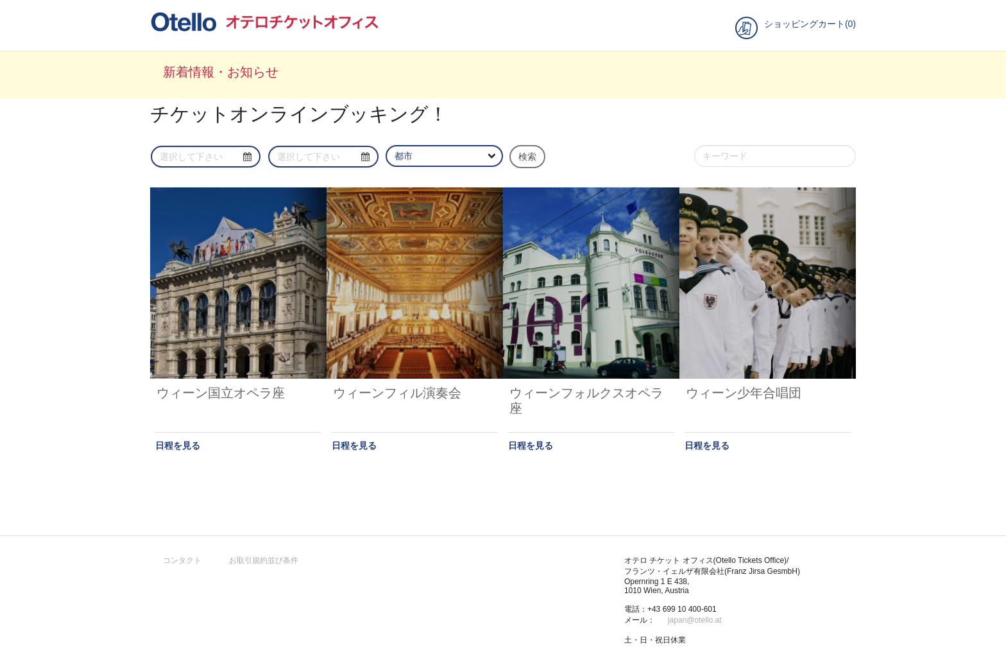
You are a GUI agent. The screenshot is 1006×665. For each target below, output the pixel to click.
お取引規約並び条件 (263, 560)
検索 (527, 156)
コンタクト (182, 560)
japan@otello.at (695, 620)
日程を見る (177, 445)
